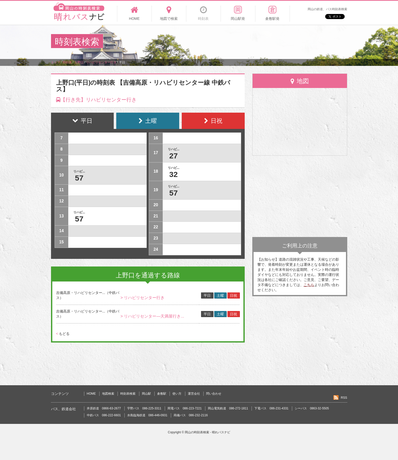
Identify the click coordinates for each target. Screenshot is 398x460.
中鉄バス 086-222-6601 (104, 415)
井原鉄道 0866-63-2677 (104, 408)
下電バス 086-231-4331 (271, 408)
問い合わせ (213, 393)
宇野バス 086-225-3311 (144, 408)
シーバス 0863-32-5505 (312, 408)
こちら (309, 285)
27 (173, 156)
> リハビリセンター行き (142, 297)
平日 (207, 295)
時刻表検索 (128, 393)
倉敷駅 (161, 393)
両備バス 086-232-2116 (191, 415)
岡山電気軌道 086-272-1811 (228, 408)
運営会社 (194, 393)
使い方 (176, 393)
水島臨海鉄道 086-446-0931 (147, 415)
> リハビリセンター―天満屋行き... (152, 316)
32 (173, 174)
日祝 (233, 295)
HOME (91, 393)
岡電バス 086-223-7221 (185, 408)
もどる (63, 334)
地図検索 (108, 393)
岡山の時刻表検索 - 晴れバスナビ (207, 432)
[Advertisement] (254, 41)
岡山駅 (146, 393)
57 (79, 178)
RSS (344, 397)
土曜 (220, 295)
